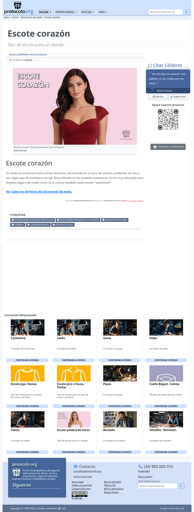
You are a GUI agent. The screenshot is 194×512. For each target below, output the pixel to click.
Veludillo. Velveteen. (163, 430)
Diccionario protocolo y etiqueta (79, 219)
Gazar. (107, 338)
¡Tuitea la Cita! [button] (178, 96)
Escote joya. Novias (24, 384)
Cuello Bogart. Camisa (164, 384)
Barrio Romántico (114, 488)
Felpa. (153, 338)
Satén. (61, 338)
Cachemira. (18, 338)
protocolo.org (64, 224)
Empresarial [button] (65, 12)
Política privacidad (82, 485)
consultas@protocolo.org (87, 471)
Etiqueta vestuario (116, 219)
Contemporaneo (39, 224)
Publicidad (144, 471)
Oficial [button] (86, 12)
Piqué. (107, 384)
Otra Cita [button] (158, 96)
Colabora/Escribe (81, 488)
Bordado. (109, 430)
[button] (75, 106)
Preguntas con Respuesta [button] (168, 147)
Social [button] (44, 12)
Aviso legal (78, 481)
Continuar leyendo (27, 360)
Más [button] (102, 12)
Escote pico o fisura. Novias (70, 385)
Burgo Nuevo (111, 492)
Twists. (15, 430)
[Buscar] (166, 11)
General (19, 224)
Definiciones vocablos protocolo (34, 219)
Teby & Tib (110, 485)
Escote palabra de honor (73, 430)
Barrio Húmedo (112, 481)
